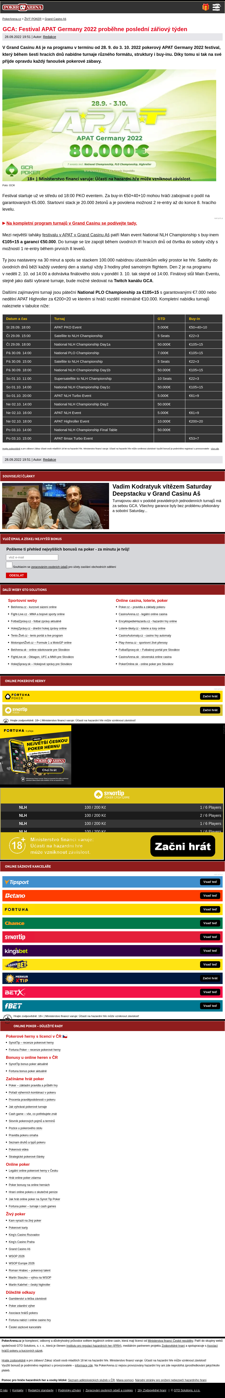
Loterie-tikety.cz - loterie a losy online (142, 628)
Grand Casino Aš (19, 1249)
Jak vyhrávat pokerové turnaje (28, 1106)
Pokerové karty (18, 1227)
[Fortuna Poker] (35, 783)
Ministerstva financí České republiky (170, 1340)
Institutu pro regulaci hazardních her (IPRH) (94, 1345)
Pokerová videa (19, 1149)
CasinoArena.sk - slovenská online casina (145, 657)
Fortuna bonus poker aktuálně (28, 1071)
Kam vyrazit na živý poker (25, 1220)
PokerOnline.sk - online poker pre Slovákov (146, 664)
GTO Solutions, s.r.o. (187, 1390)
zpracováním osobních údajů (49, 567)
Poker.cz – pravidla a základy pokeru (142, 607)
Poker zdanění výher (22, 1306)
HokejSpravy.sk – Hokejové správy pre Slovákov (41, 664)
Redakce (49, 37)
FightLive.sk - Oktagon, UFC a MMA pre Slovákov (42, 657)
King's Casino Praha (21, 1242)
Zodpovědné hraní (173, 1345)
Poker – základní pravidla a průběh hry (33, 1085)
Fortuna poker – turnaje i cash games (32, 1206)
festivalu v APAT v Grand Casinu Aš (76, 235)
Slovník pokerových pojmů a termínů (32, 1121)
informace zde (84, 1365)
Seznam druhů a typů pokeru (27, 1142)
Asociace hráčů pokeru (23, 1313)
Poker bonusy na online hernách (29, 1185)
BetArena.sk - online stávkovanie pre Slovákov (40, 649)
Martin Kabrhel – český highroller (29, 1284)
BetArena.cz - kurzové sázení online (34, 607)
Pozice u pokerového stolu (25, 1128)
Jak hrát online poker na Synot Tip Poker (34, 1199)
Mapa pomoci (125, 1380)
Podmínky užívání (69, 1390)
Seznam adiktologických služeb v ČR (91, 1380)
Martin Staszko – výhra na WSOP (30, 1277)
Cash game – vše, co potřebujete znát (33, 1114)
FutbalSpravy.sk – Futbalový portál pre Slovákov (149, 649)
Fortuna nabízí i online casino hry (30, 1320)
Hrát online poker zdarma (25, 1177)
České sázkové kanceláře (25, 1327)
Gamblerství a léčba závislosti (28, 1298)
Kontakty (18, 1390)
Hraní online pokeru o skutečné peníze (33, 1192)
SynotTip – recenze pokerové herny (31, 1042)
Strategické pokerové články (26, 1156)
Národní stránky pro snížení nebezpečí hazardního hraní (170, 1380)
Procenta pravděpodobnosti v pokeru (32, 1099)
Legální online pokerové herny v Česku (33, 1170)
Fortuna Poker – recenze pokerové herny (35, 1049)
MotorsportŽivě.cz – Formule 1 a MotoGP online (41, 642)
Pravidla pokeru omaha (23, 1135)
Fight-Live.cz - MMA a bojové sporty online (38, 614)
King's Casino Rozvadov (24, 1234)
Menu (216, 7)
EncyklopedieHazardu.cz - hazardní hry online (148, 621)
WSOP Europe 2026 (22, 1263)
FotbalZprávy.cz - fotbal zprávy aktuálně (36, 621)
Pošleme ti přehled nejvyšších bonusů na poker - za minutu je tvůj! (67, 549)
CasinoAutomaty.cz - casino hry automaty (145, 635)
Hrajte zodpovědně (11, 448)
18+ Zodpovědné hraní (152, 1390)
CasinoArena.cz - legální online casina (143, 614)
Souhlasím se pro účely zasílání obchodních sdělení (64, 567)
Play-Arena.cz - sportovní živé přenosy (143, 642)
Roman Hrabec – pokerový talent (29, 1270)
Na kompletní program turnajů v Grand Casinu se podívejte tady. (71, 223)
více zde (215, 448)
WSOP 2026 (16, 1256)
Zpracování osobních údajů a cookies (109, 1390)
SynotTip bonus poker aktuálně (28, 1064)
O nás (4, 1390)
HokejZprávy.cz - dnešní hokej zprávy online (39, 628)
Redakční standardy (40, 1390)
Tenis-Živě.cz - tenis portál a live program (37, 635)
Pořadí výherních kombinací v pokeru (32, 1092)
